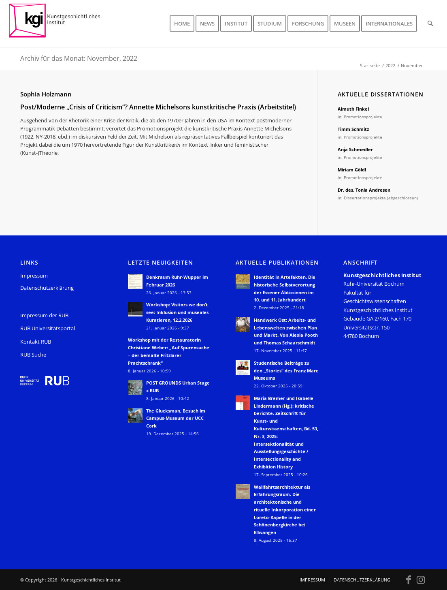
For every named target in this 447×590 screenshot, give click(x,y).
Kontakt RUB (35, 341)
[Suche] (430, 23)
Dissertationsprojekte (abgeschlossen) (381, 198)
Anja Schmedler (355, 149)
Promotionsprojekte (363, 117)
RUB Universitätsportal (47, 328)
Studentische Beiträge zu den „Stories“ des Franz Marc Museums (286, 370)
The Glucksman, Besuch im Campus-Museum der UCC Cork (175, 418)
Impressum (34, 275)
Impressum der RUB (44, 315)
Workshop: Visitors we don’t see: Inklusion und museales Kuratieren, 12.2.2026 (177, 312)
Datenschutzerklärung (47, 287)
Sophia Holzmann (46, 94)
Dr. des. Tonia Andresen (364, 190)
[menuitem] (182, 23)
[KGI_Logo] (60, 23)
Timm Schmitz (353, 129)
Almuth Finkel (353, 109)
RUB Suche (33, 354)
